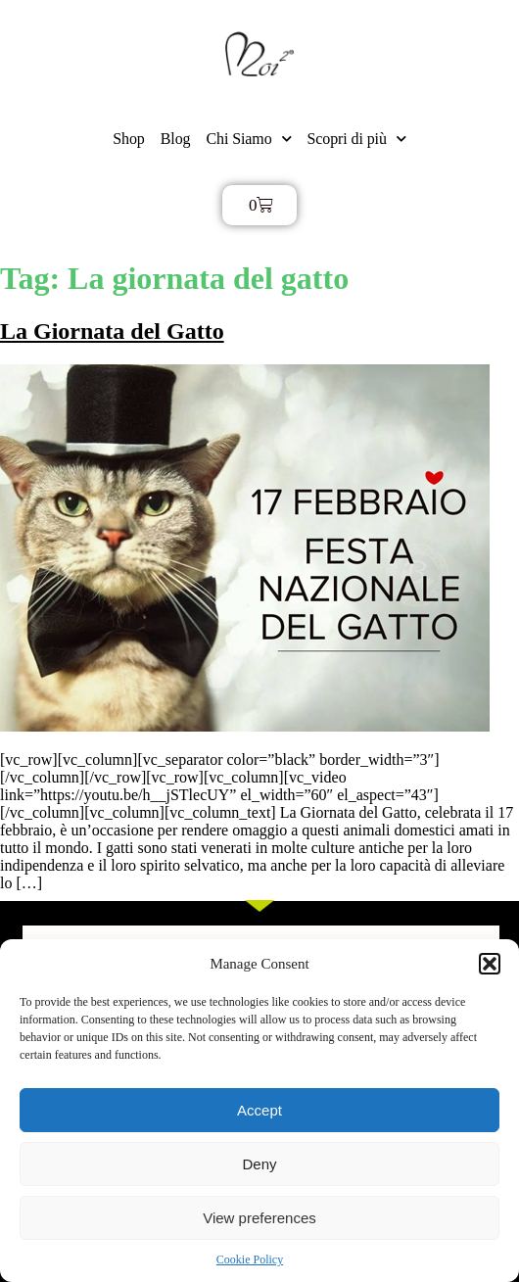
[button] (489, 963)
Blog (176, 138)
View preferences (259, 1218)
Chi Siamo (248, 138)
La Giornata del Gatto (112, 331)
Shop (129, 138)
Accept (259, 1110)
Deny (259, 1164)
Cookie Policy (249, 1259)
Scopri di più (356, 138)
